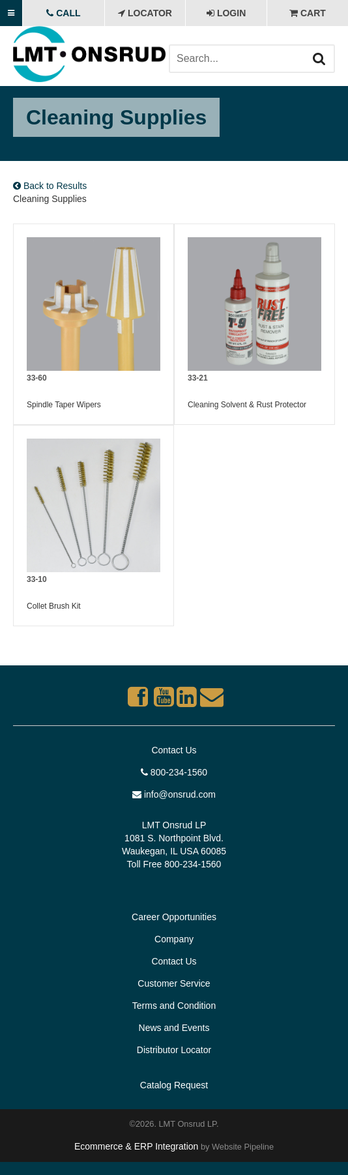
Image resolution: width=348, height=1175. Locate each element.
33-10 (37, 579)
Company (174, 939)
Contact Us (173, 750)
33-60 (37, 378)
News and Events (174, 1028)
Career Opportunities (174, 917)
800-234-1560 (174, 772)
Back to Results (50, 186)
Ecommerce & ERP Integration (136, 1146)
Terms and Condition (174, 1005)
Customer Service (174, 983)
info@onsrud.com (174, 794)
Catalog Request (174, 1085)
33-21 (198, 378)
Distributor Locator (174, 1050)
